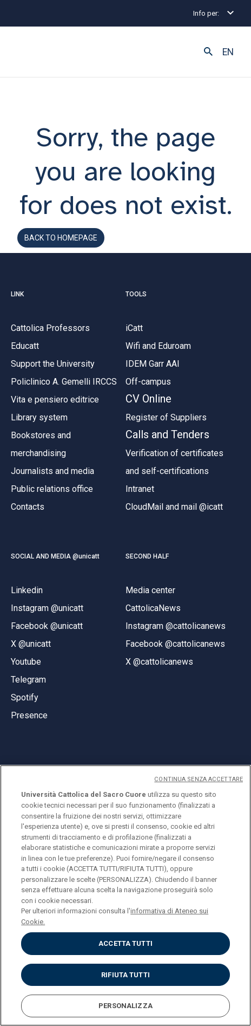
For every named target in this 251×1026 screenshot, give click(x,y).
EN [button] (228, 52)
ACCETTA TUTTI (125, 943)
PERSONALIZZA (125, 1006)
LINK (17, 294)
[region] (125, 895)
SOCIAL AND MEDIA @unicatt (55, 556)
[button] (208, 52)
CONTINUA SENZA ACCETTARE (198, 779)
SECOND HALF (147, 556)
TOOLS (136, 294)
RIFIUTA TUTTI (125, 975)
